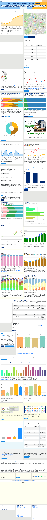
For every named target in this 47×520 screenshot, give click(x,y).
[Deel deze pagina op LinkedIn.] (39, 476)
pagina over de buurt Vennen (21, 357)
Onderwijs (18, 515)
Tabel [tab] (5, 13)
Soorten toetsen (27, 67)
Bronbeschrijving (27, 456)
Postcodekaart (34, 513)
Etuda (6, 176)
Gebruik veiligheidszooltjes (42, 134)
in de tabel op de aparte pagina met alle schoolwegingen (25, 353)
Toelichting (2, 89)
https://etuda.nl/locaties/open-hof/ (11, 181)
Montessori (2, 465)
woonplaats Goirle (12, 452)
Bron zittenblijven (3, 163)
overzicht (45, 88)
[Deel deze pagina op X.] (45, 476)
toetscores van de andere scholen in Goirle (33, 88)
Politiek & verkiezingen (20, 516)
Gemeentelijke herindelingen (36, 508)
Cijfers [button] (32, 1)
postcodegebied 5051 (27, 188)
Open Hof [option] (4, 72)
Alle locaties (2, 441)
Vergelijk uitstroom (7, 116)
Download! (26, 418)
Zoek (29, 1)
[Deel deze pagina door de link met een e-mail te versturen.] (33, 476)
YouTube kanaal (34, 518)
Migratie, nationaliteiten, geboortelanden (22, 514)
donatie (2, 476)
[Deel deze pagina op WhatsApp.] (42, 476)
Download (2, 419)
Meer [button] (40, 1)
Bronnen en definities (35, 507)
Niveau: (2, 72)
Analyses (33, 506)
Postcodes (18, 508)
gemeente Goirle (4, 456)
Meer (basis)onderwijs (4, 458)
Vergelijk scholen (31, 116)
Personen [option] (25, 230)
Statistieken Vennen (3, 359)
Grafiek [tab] (2, 13)
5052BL (10, 177)
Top (33, 480)
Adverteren (33, 516)
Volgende (44, 325)
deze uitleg (15, 85)
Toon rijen (15, 324)
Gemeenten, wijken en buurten (21, 507)
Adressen (18, 506)
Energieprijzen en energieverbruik (21, 513)
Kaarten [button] (36, 1)
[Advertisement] (12, 48)
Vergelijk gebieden (3, 140)
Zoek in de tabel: (40, 302)
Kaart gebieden (34, 512)
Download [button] (44, 1)
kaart (12, 455)
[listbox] (4, 72)
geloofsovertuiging (41, 464)
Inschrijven (18, 477)
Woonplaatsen (21, 508)
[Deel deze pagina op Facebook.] (36, 476)
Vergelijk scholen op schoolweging (9, 346)
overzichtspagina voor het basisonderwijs (7, 454)
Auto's (17, 512)
